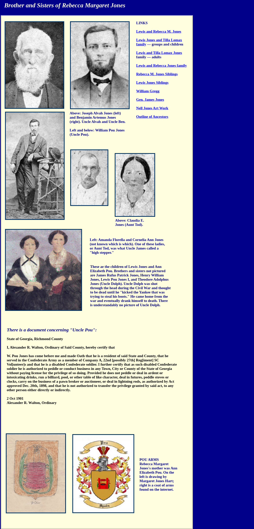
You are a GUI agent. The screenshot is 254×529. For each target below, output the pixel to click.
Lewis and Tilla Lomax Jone (158, 53)
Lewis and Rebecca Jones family (161, 65)
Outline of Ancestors (152, 117)
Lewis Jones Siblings (152, 83)
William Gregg (147, 91)
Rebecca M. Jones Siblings (157, 74)
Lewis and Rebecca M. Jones (158, 31)
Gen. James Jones (150, 100)
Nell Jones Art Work (152, 108)
